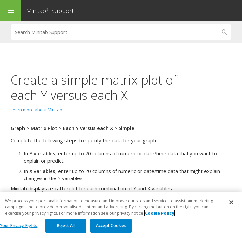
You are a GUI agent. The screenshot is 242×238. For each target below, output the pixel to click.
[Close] (231, 206)
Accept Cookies (111, 229)
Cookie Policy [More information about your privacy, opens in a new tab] (159, 216)
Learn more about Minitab (36, 110)
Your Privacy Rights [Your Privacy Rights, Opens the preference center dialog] (18, 229)
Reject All (66, 229)
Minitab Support (50, 11)
